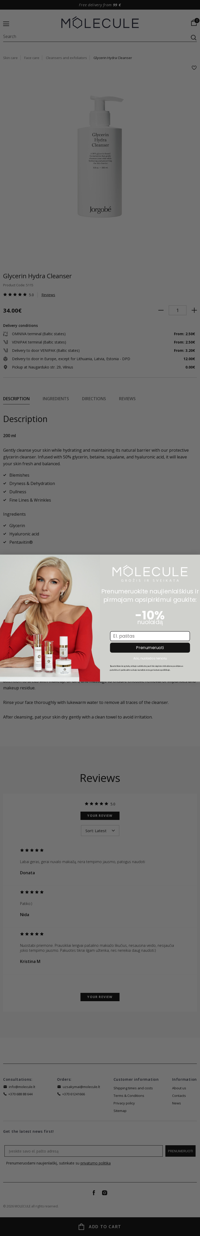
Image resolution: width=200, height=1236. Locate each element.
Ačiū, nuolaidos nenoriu (150, 658)
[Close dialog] (6, 560)
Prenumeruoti (150, 648)
